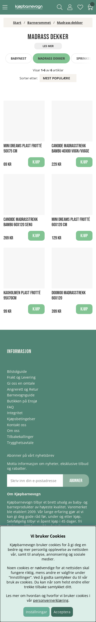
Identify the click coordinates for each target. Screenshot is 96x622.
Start (17, 22)
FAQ (10, 407)
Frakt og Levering (21, 377)
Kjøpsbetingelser (21, 418)
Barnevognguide (21, 395)
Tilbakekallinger (20, 436)
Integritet (15, 412)
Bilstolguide (17, 371)
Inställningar (36, 611)
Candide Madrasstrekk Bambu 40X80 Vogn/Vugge (70, 148)
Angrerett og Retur (22, 389)
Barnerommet (39, 22)
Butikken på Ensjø (22, 401)
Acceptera (62, 611)
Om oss (13, 430)
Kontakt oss (16, 424)
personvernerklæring (50, 600)
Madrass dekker (70, 22)
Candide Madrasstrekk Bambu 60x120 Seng (21, 222)
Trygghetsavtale (20, 442)
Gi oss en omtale (21, 383)
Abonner (75, 480)
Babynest (18, 58)
